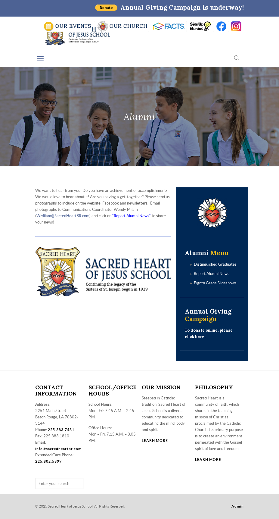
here (199, 336)
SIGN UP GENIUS (200, 26)
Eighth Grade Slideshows (215, 283)
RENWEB (167, 26)
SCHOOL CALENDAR (68, 26)
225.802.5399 (48, 461)
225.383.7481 (61, 430)
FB (221, 26)
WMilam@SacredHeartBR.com (62, 216)
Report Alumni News (131, 216)
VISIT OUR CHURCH (122, 26)
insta (236, 26)
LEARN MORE (155, 440)
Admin (237, 506)
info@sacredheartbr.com (58, 449)
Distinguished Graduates (215, 264)
